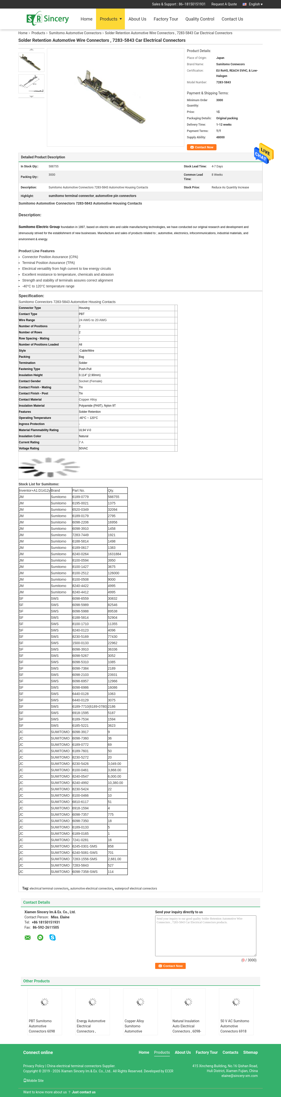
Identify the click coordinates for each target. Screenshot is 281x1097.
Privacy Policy (33, 1066)
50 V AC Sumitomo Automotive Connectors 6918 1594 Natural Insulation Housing (234, 1031)
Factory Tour (166, 19)
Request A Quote (224, 4)
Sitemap (250, 1052)
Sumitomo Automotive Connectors (75, 33)
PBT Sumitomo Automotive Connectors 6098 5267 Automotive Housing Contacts (42, 1031)
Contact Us (232, 19)
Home (86, 19)
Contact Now (204, 147)
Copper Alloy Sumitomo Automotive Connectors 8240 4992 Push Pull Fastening (138, 1034)
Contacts (230, 1052)
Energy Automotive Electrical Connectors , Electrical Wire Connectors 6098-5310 (91, 1034)
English (256, 4)
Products (108, 19)
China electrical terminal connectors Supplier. (81, 1066)
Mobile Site (33, 1081)
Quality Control (199, 19)
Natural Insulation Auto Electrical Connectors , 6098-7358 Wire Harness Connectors (187, 1031)
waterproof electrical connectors (136, 888)
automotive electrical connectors (91, 888)
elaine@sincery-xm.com (239, 1076)
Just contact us (84, 1092)
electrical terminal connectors (49, 888)
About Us (137, 19)
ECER (169, 1071)
